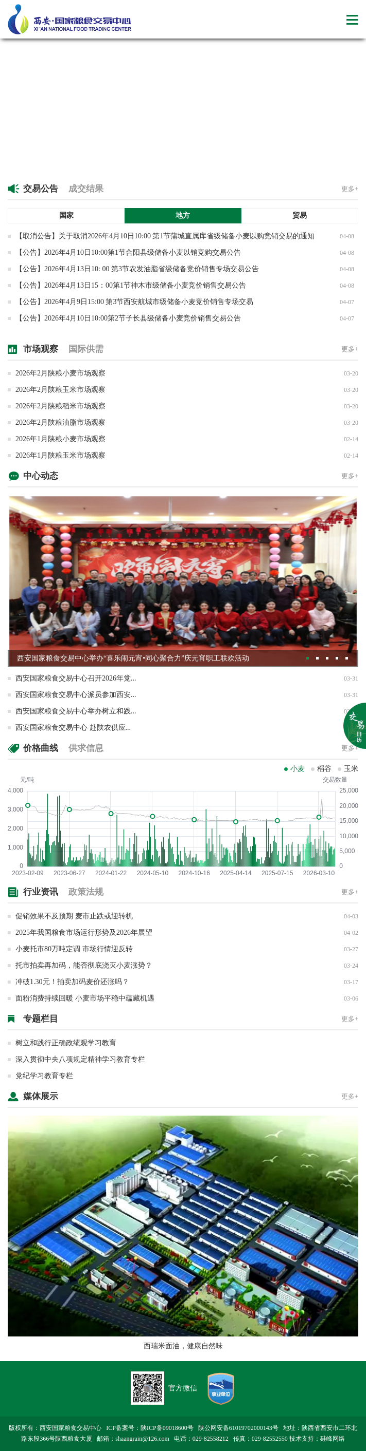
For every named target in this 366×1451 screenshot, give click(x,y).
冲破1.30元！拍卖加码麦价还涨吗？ (72, 982)
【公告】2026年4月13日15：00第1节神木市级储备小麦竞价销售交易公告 (130, 285)
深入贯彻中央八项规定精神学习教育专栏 (80, 1059)
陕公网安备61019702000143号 (238, 1427)
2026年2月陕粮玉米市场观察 (60, 389)
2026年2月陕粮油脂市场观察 (60, 422)
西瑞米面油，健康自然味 (183, 1346)
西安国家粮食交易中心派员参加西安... (75, 695)
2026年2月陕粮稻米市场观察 (60, 406)
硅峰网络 (332, 1438)
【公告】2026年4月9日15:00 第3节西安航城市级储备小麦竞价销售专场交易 (134, 302)
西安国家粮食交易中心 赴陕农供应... (73, 727)
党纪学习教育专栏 (44, 1076)
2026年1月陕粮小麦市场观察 (60, 439)
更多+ (349, 189)
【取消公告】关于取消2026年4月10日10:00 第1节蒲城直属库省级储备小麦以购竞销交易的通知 (165, 236)
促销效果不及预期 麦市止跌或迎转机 (74, 916)
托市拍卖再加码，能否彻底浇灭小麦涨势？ (83, 965)
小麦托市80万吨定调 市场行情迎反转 (74, 949)
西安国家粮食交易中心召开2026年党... (75, 678)
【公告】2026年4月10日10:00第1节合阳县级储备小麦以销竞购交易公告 (128, 252)
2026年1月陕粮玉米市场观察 (60, 455)
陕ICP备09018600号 (167, 1427)
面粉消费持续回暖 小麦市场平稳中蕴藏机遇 (84, 998)
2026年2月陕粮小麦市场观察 (60, 373)
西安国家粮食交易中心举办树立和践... (75, 711)
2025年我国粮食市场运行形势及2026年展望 (83, 932)
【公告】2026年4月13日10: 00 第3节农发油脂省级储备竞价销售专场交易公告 (137, 269)
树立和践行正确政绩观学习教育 (65, 1043)
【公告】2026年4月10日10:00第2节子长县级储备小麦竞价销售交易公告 (128, 318)
